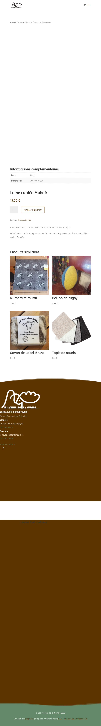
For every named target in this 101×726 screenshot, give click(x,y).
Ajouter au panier (33, 209)
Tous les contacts (7, 444)
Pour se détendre (25, 22)
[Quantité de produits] (14, 209)
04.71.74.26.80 (6, 438)
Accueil (13, 22)
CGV (60, 718)
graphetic (29, 718)
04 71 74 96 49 (6, 427)
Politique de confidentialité (75, 718)
